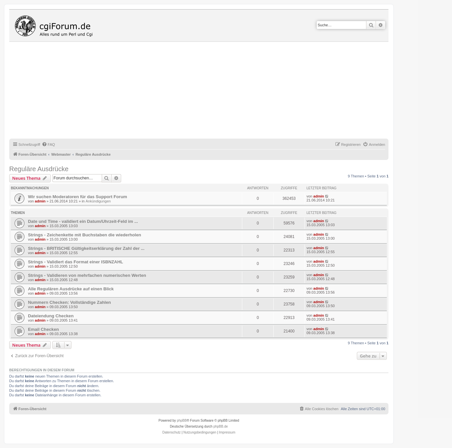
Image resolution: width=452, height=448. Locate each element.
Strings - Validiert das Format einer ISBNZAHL (75, 261)
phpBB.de (220, 426)
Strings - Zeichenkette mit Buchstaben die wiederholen (84, 234)
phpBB (182, 420)
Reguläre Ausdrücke (38, 168)
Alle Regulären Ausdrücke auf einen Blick (71, 288)
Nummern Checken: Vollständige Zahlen (69, 302)
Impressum (227, 432)
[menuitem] (48, 144)
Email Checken (43, 329)
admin (40, 201)
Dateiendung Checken (51, 315)
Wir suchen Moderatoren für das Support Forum (77, 196)
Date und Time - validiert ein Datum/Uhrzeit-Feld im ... (83, 221)
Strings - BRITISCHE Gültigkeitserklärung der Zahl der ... (86, 248)
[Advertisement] (206, 91)
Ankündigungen (98, 201)
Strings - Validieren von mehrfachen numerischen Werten (87, 275)
